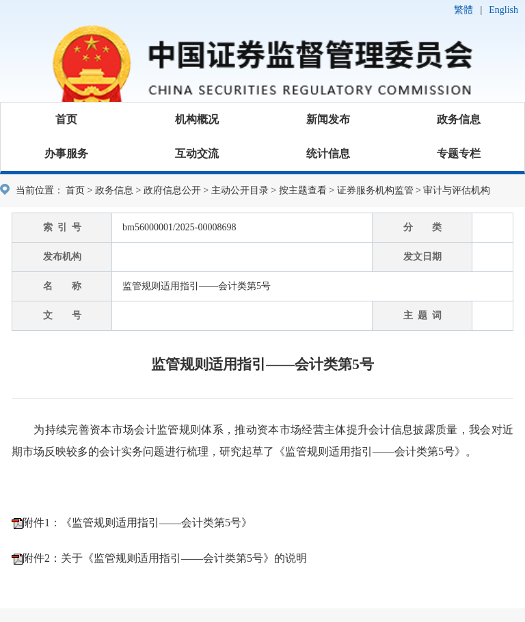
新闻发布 (328, 119)
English (503, 10)
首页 (66, 119)
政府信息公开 (172, 190)
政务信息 (459, 119)
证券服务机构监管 (375, 190)
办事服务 (66, 153)
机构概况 (197, 119)
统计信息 (328, 153)
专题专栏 (459, 153)
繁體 (463, 10)
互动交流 (197, 153)
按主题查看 (303, 190)
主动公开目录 (240, 190)
